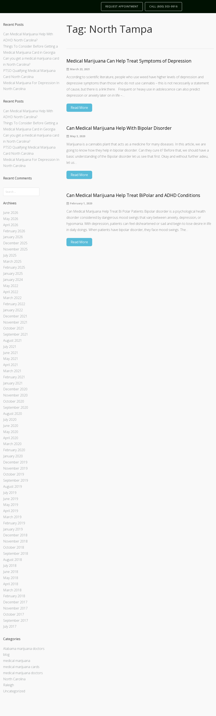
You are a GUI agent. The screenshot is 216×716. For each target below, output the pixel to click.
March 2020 (12, 443)
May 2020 (10, 431)
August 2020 (12, 413)
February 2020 (14, 450)
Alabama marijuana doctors (24, 648)
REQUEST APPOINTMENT (121, 6)
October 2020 (13, 401)
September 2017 (15, 620)
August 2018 (12, 559)
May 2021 (10, 358)
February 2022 (14, 304)
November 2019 (15, 468)
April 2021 (10, 364)
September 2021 (15, 334)
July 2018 (9, 565)
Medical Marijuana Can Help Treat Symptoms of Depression (128, 61)
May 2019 (10, 504)
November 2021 (15, 322)
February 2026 (14, 231)
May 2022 (10, 285)
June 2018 (10, 571)
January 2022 (13, 310)
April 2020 (10, 438)
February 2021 (14, 377)
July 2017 (9, 626)
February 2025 (14, 267)
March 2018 (12, 590)
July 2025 (9, 255)
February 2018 (14, 596)
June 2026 (10, 212)
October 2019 (13, 474)
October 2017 (13, 614)
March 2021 (12, 371)
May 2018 (10, 577)
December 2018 (15, 535)
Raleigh (8, 685)
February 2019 (14, 523)
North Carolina (14, 679)
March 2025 (12, 261)
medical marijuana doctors (23, 673)
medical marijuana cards (21, 666)
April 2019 (10, 510)
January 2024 (13, 279)
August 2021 (12, 340)
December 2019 (15, 462)
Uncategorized (14, 691)
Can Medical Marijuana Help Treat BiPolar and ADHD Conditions (133, 195)
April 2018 (10, 584)
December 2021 (15, 316)
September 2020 (15, 407)
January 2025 (13, 273)
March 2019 (12, 517)
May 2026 (10, 218)
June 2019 (10, 498)
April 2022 (10, 292)
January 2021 (13, 383)
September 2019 (15, 480)
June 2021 (10, 352)
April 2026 (10, 225)
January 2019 (13, 529)
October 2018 (13, 547)
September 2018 (15, 553)
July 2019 (9, 492)
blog (6, 654)
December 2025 (15, 243)
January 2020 (13, 456)
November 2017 (15, 608)
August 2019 (12, 486)
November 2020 (15, 395)
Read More (79, 107)
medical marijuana (16, 660)
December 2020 (15, 389)
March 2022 (12, 297)
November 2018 (15, 541)
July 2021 (9, 346)
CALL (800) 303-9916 (163, 6)
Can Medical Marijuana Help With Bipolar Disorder (119, 128)
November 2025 (15, 249)
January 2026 (13, 237)
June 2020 (10, 425)
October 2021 (13, 328)
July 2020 (9, 419)
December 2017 (15, 602)
